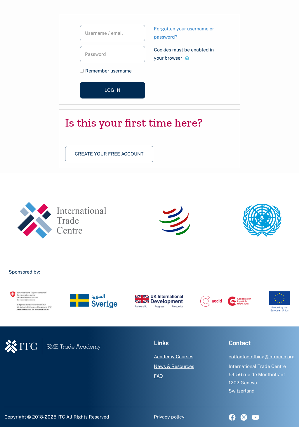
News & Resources (174, 366)
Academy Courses (173, 356)
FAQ (158, 376)
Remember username (108, 71)
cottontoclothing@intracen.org (262, 356)
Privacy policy (169, 417)
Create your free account (109, 154)
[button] (187, 58)
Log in (112, 90)
